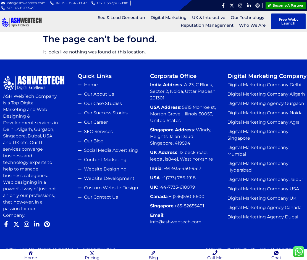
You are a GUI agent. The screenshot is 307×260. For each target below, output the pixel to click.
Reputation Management (207, 25)
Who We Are (252, 25)
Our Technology (247, 17)
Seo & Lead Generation (121, 17)
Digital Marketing (168, 17)
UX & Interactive (208, 17)
